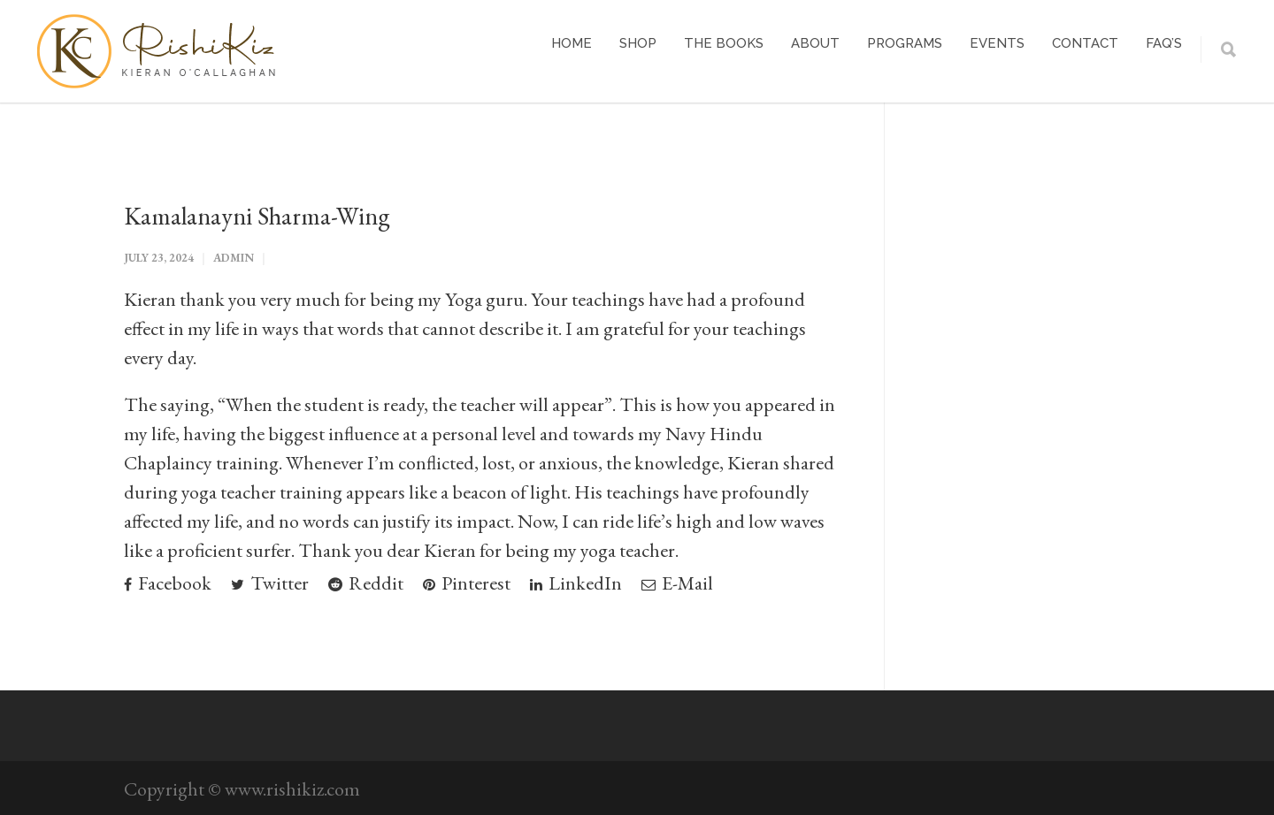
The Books (724, 43)
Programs (904, 43)
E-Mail (677, 583)
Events (997, 43)
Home (571, 43)
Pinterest (466, 583)
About (815, 43)
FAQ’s (1164, 43)
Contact (1085, 43)
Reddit (365, 583)
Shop (637, 43)
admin (233, 257)
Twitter (270, 583)
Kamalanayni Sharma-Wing (257, 216)
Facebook (167, 583)
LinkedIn (576, 583)
